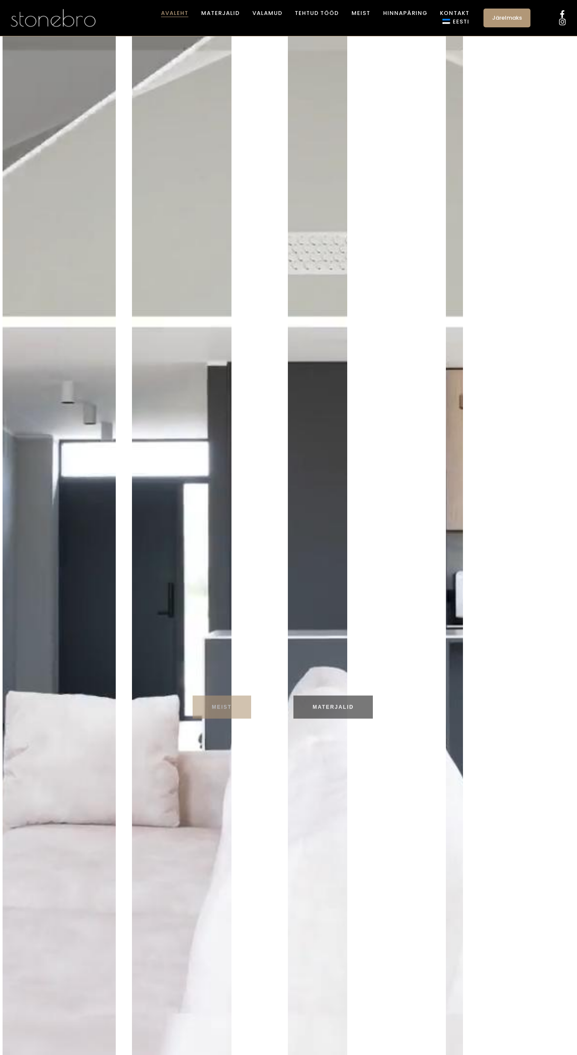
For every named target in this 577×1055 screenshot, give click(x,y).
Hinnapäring (405, 13)
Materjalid (220, 13)
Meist (360, 13)
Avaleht (174, 13)
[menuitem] (455, 21)
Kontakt (454, 13)
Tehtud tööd (317, 13)
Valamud (267, 13)
